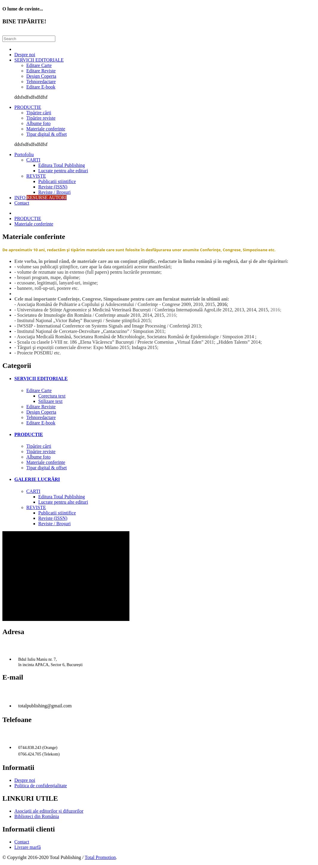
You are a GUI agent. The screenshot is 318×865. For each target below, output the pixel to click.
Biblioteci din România (36, 816)
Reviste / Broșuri (54, 192)
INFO (40, 197)
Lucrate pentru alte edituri (63, 170)
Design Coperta (41, 76)
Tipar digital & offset (46, 134)
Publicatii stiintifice (57, 181)
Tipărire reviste (41, 118)
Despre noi (24, 54)
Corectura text (51, 395)
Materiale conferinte (45, 128)
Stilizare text (50, 401)
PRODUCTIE (27, 107)
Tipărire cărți (38, 112)
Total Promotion (100, 857)
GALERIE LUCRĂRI (37, 479)
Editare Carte (39, 65)
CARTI (33, 159)
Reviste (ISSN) (52, 186)
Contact (21, 202)
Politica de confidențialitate (40, 785)
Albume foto (38, 123)
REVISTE (36, 176)
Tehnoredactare (41, 81)
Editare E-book (40, 86)
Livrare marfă (27, 847)
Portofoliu (24, 154)
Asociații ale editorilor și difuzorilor (48, 811)
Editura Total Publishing (61, 165)
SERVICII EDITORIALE (39, 60)
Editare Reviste (41, 70)
